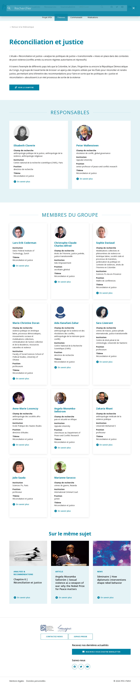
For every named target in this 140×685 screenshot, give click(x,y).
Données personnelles (35, 681)
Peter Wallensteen (87, 145)
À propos (20, 6)
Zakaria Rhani (104, 408)
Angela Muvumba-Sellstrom (65, 410)
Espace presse (80, 636)
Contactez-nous (54, 636)
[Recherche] (102, 7)
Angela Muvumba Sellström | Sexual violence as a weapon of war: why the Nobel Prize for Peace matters (70, 583)
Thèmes (61, 17)
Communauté (76, 17)
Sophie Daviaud (105, 242)
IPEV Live (84, 6)
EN (129, 6)
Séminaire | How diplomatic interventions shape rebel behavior (111, 579)
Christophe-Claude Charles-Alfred (65, 244)
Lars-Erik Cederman (24, 242)
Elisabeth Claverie (24, 145)
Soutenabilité (68, 6)
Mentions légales (16, 681)
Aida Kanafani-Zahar (66, 322)
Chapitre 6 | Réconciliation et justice (28, 581)
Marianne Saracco (65, 477)
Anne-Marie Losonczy (25, 408)
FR (135, 6)
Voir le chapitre (24, 87)
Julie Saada (19, 477)
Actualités (34, 6)
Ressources (50, 6)
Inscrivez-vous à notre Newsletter (101, 652)
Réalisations (93, 17)
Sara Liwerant (104, 322)
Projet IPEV (47, 17)
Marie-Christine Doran (26, 322)
